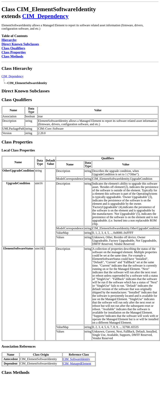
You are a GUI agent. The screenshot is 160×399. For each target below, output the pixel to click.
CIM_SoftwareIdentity (76, 359)
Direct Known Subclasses (20, 44)
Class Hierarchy (16, 68)
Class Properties (13, 52)
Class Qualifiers (13, 48)
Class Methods (12, 56)
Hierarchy (9, 40)
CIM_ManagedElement (77, 363)
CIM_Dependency (45, 16)
